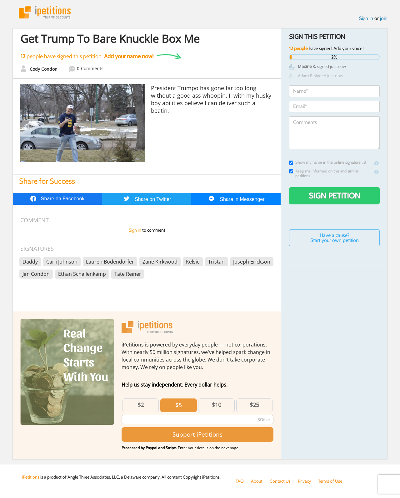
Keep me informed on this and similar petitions (323, 173)
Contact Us (280, 481)
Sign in (366, 18)
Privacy (304, 481)
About (256, 481)
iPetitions (45, 12)
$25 (254, 404)
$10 (216, 404)
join (384, 18)
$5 (178, 405)
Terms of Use (330, 481)
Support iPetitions (197, 434)
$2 (141, 404)
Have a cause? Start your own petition (334, 237)
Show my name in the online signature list (327, 162)
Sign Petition (334, 195)
